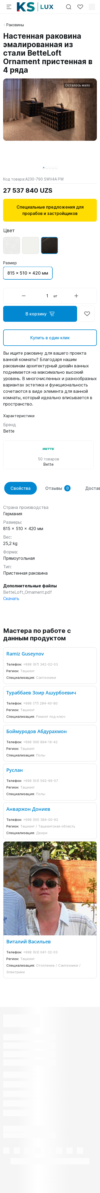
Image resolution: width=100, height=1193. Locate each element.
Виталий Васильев (28, 941)
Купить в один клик (50, 337)
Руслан (14, 770)
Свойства (21, 488)
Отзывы (58, 488)
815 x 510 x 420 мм (27, 273)
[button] (44, 167)
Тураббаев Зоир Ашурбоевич (41, 692)
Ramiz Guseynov (25, 653)
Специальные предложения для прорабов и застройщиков (50, 210)
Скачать (11, 598)
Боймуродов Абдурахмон (36, 731)
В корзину (40, 314)
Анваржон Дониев (28, 809)
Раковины (15, 25)
